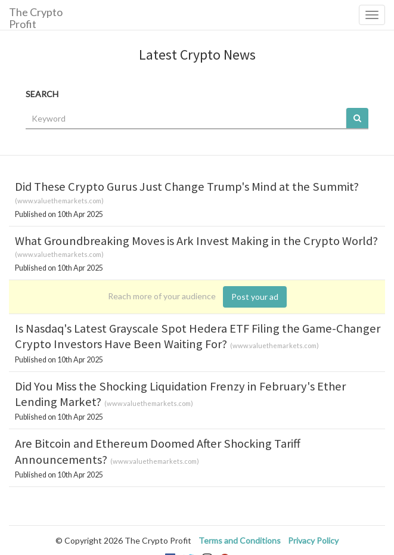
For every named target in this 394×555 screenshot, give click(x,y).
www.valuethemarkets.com (59, 200)
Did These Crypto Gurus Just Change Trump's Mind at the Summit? (187, 186)
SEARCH (42, 94)
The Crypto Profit (36, 17)
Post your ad (254, 297)
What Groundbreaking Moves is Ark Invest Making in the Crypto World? (196, 241)
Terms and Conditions (239, 540)
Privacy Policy (313, 540)
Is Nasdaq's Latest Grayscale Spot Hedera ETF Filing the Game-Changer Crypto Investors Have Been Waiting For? (197, 336)
